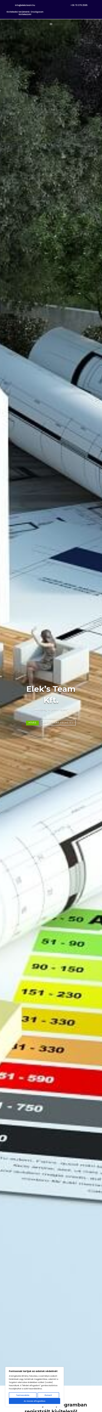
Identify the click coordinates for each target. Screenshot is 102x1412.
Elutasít (48, 1395)
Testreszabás (22, 1395)
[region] (34, 1387)
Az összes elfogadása (34, 1401)
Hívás (32, 734)
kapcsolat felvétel (58, 734)
